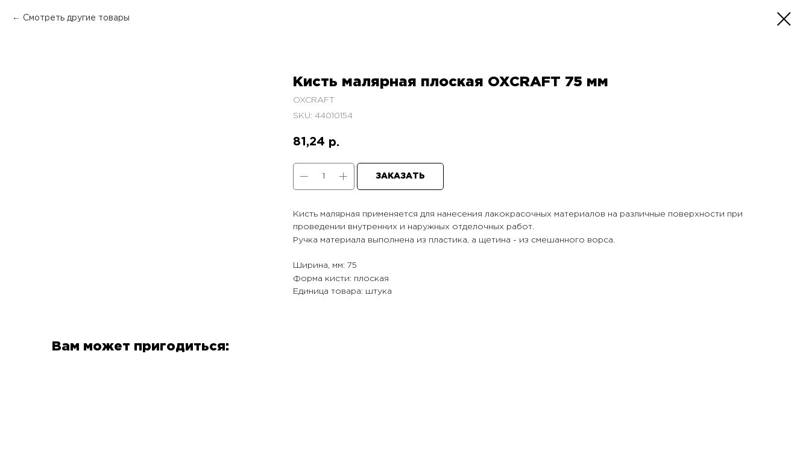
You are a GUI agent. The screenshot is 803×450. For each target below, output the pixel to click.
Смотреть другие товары (76, 18)
